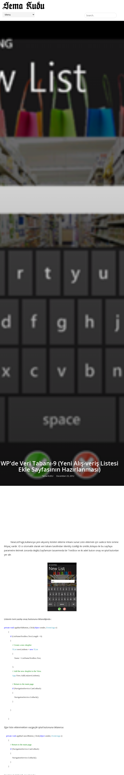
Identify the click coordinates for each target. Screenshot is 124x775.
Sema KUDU (47, 476)
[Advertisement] (61, 511)
